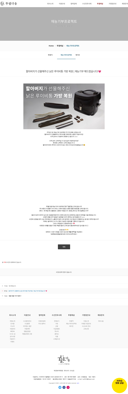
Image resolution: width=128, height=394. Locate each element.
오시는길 (72, 370)
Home (51, 45)
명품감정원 (27, 331)
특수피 (57, 331)
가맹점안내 (86, 315)
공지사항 (12, 336)
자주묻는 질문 (27, 326)
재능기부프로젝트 (72, 45)
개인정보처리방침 (58, 370)
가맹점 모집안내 (86, 324)
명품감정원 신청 (27, 334)
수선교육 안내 (86, 326)
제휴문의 (101, 315)
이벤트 (12, 342)
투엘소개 (12, 321)
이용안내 (27, 315)
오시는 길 (12, 334)
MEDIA (12, 331)
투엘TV (50, 55)
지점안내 (12, 329)
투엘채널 (60, 45)
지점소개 (86, 321)
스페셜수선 (56, 339)
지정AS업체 (41, 321)
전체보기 (56, 321)
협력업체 (42, 315)
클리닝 (57, 334)
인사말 (12, 324)
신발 (56, 326)
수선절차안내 (27, 321)
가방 (56, 324)
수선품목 (27, 324)
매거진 (78, 55)
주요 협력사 (41, 324)
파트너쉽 (101, 321)
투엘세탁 (27, 329)
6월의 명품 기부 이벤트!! (15, 296)
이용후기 (12, 339)
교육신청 (86, 329)
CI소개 (12, 326)
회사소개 (12, 315)
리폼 (56, 336)
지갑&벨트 (57, 329)
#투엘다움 (50, 132)
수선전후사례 (57, 315)
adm (78, 383)
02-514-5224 (72, 377)
